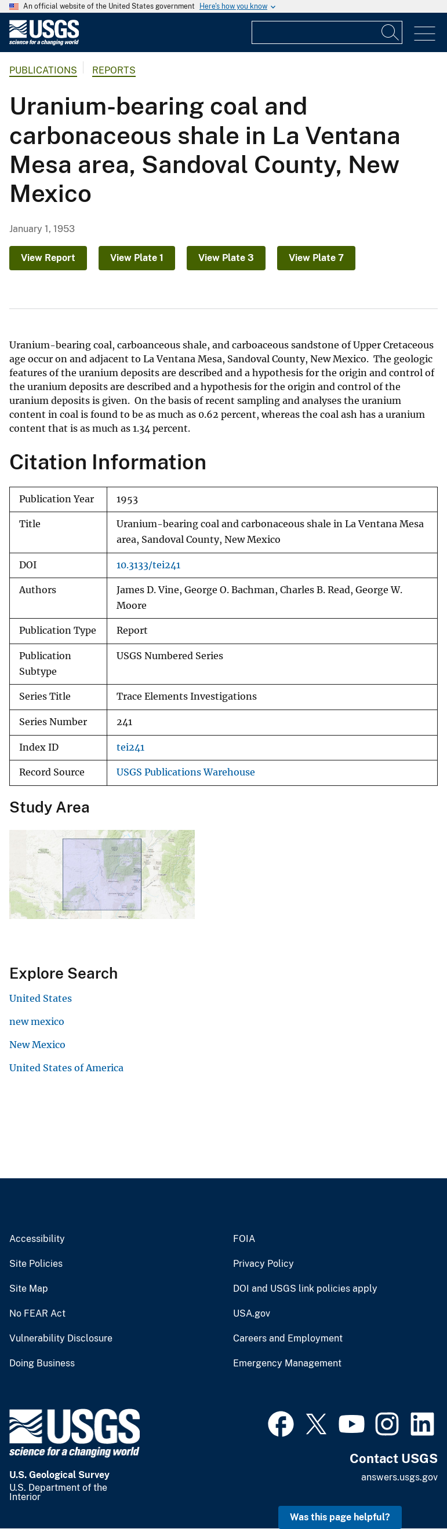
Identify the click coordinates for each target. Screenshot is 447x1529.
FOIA (244, 1239)
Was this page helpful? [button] (340, 1517)
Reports (114, 70)
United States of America (66, 1068)
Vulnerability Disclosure (60, 1338)
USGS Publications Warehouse (186, 772)
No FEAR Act (37, 1314)
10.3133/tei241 (148, 565)
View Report (48, 257)
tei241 (130, 747)
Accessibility (37, 1239)
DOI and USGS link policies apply (305, 1289)
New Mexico (37, 1044)
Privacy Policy (263, 1264)
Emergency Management (287, 1363)
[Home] (44, 42)
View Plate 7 (316, 257)
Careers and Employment (288, 1338)
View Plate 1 (136, 257)
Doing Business (42, 1363)
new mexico (36, 1021)
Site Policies (36, 1264)
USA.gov (251, 1314)
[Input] (327, 32)
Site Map (28, 1289)
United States (40, 998)
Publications (43, 70)
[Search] (390, 32)
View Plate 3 (226, 257)
